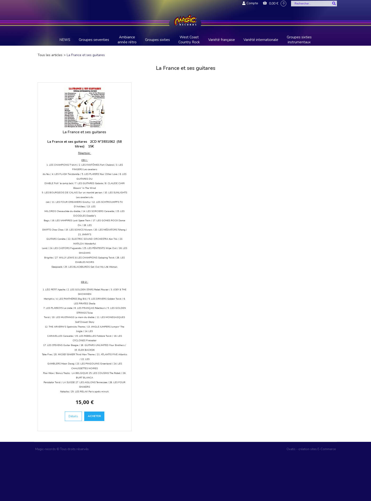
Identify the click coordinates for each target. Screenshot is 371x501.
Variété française (221, 39)
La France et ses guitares (86, 55)
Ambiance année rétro (127, 39)
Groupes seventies (94, 39)
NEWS (64, 39)
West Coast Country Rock (189, 39)
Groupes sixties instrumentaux (299, 39)
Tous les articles (50, 55)
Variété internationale (260, 39)
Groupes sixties (157, 39)
